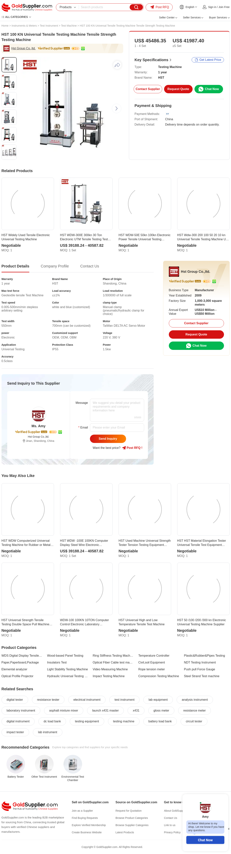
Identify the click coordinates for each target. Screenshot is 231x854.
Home (5, 25)
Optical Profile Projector (17, 676)
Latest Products (125, 832)
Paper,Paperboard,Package (20, 662)
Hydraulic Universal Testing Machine (67, 676)
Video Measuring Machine (110, 669)
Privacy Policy (172, 832)
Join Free (223, 7)
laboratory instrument (21, 710)
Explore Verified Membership (89, 825)
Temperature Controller (154, 655)
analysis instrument (195, 699)
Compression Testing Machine (158, 676)
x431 (136, 710)
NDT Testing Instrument (200, 662)
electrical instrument (86, 699)
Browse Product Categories (132, 817)
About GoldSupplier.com (178, 810)
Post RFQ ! (132, 448)
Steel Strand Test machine (201, 676)
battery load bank (160, 721)
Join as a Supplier (82, 810)
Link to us (169, 825)
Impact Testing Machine (109, 676)
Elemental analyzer (14, 669)
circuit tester (194, 721)
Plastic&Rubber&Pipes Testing (204, 655)
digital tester (15, 699)
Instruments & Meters (24, 25)
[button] (116, 108)
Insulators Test (57, 662)
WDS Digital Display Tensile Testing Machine (22, 655)
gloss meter (161, 710)
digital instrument (18, 721)
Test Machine (69, 25)
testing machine (123, 721)
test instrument (124, 699)
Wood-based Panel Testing (65, 655)
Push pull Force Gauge (199, 669)
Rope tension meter (151, 669)
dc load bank (52, 721)
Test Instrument (49, 25)
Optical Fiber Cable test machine (113, 662)
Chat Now (205, 840)
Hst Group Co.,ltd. (23, 48)
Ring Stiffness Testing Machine (113, 655)
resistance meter (194, 710)
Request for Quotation (129, 810)
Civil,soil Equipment (151, 662)
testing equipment (87, 721)
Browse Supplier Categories (132, 825)
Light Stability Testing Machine (67, 669)
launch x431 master (105, 710)
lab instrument (47, 732)
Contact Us (170, 817)
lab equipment (158, 699)
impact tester (15, 732)
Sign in (212, 7)
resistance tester (48, 699)
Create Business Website (87, 832)
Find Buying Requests (85, 817)
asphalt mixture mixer (63, 710)
